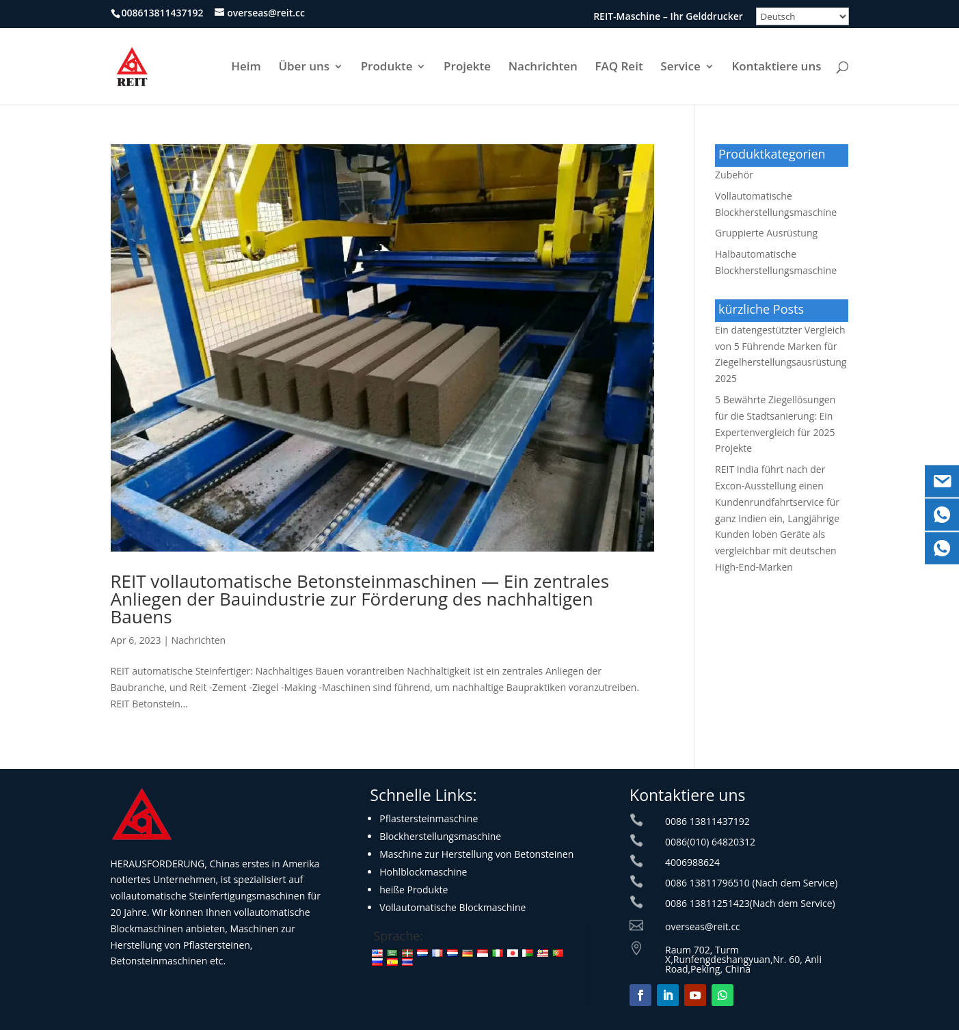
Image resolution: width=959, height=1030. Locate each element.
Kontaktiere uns (776, 68)
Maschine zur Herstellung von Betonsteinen (476, 854)
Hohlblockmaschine (423, 871)
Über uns (303, 68)
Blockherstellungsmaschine (440, 836)
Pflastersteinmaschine (428, 818)
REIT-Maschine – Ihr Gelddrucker (668, 17)
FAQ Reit (619, 68)
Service (680, 68)
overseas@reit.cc (702, 926)
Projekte (467, 68)
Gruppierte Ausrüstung (766, 232)
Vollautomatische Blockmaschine (452, 907)
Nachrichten (543, 68)
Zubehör (734, 174)
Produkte (387, 68)
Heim (246, 68)
